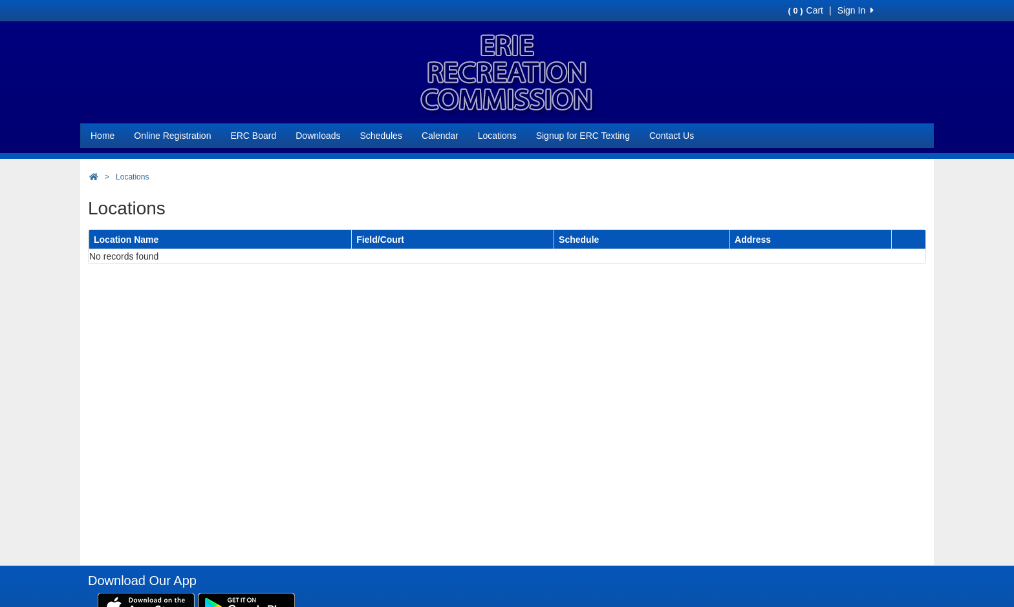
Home (102, 135)
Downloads (318, 135)
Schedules (381, 135)
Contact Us (671, 135)
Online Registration (172, 135)
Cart (805, 10)
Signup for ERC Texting (583, 135)
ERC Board (253, 135)
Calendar (440, 135)
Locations (497, 135)
